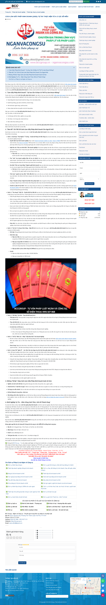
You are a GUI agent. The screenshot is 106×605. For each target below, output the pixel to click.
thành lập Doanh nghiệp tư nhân (43, 141)
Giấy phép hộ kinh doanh (85, 50)
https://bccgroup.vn (16, 521)
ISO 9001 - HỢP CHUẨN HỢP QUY (88, 104)
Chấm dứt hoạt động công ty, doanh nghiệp (88, 29)
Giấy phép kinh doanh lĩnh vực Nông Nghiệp (88, 60)
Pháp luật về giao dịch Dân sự (86, 97)
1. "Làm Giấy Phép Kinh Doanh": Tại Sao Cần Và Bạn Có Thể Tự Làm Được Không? (31, 70)
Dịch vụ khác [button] (72, 7)
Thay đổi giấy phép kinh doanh (53, 587)
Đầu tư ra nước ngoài (84, 67)
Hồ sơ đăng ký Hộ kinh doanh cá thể (18, 483)
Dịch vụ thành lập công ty (15, 465)
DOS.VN (64, 602)
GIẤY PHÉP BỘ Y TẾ (84, 108)
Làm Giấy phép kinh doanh (52, 590)
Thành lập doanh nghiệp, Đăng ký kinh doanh (20, 468)
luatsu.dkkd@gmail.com (15, 523)
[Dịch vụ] (89, 179)
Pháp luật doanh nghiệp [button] (42, 7)
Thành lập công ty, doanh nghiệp (36, 12)
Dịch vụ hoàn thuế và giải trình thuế (88, 132)
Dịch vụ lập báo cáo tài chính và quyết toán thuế (88, 136)
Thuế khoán (82, 147)
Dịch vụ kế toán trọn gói (49, 492)
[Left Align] (7, 538)
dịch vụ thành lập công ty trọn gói (55, 397)
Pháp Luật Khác (83, 90)
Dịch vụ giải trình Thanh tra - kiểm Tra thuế (55, 497)
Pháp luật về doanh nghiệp (85, 64)
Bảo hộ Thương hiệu (84, 44)
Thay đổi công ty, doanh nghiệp (87, 33)
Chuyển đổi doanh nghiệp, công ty (87, 37)
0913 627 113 (23, 519)
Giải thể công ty (50, 583)
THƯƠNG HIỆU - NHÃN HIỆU (86, 118)
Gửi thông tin (89, 183)
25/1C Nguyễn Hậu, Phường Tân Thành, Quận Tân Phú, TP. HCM (28, 515)
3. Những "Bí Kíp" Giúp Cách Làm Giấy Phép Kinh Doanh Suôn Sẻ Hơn (27, 75)
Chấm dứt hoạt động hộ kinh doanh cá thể (54, 477)
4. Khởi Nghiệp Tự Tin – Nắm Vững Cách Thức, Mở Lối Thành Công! (26, 77)
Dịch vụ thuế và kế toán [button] (85, 7)
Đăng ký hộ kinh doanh (51, 585)
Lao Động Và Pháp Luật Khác (86, 71)
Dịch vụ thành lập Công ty (85, 47)
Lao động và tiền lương (84, 128)
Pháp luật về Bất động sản (85, 93)
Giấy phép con (82, 20)
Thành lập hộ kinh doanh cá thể (51, 473)
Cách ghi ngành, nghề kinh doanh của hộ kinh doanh (57, 483)
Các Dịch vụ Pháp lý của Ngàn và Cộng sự (20, 79)
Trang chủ (8, 12)
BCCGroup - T (17, 443)
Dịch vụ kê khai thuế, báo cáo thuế (87, 144)
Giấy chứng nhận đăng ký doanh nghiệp (66, 338)
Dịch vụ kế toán (83, 140)
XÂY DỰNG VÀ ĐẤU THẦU (86, 114)
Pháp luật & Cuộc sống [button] (59, 7)
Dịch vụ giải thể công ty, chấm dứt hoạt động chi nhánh (58, 465)
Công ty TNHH (56, 141)
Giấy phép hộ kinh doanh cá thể (51, 480)
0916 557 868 (14, 519)
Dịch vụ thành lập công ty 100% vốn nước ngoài (21, 486)
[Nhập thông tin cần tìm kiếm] (76, 1)
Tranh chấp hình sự (83, 83)
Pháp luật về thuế (83, 151)
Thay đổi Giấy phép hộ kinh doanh (17, 480)
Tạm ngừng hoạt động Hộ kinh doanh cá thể (20, 477)
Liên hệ (97, 7)
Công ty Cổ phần (23, 143)
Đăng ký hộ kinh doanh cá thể (16, 473)
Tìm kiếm (86, 1)
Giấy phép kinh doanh (70, 84)
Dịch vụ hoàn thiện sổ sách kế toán (17, 497)
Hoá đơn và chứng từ (84, 154)
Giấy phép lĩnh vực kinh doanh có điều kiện (88, 54)
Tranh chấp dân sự (83, 87)
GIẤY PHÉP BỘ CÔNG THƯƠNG (87, 111)
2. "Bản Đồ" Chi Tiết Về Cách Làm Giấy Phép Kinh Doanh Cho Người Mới (28, 72)
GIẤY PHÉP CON (83, 121)
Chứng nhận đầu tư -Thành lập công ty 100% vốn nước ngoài (88, 24)
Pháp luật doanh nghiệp (18, 12)
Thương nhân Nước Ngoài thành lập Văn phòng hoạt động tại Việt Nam (89, 75)
